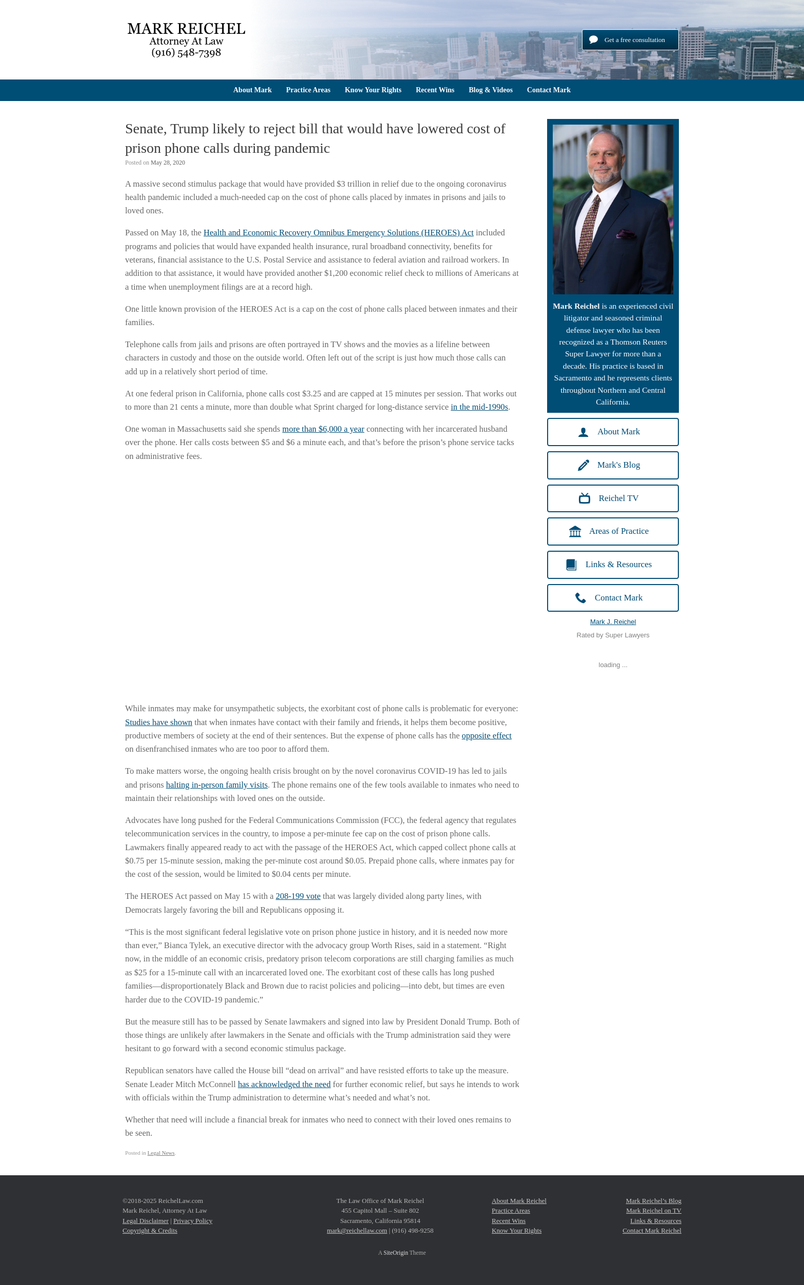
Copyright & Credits (150, 1230)
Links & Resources (655, 1220)
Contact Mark (549, 90)
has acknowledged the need (284, 1084)
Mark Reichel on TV (653, 1210)
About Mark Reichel (519, 1200)
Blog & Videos (491, 90)
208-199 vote (298, 896)
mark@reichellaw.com (357, 1230)
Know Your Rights (373, 90)
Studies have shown (158, 722)
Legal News (161, 1153)
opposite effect (487, 735)
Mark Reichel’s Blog (653, 1200)
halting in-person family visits (217, 785)
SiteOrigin (396, 1253)
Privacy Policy (192, 1220)
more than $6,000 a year (324, 429)
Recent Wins (435, 90)
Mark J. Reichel (613, 622)
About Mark (252, 90)
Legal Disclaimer (146, 1220)
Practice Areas (308, 90)
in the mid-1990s (479, 407)
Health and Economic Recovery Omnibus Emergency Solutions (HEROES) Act (339, 232)
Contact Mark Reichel (651, 1230)
